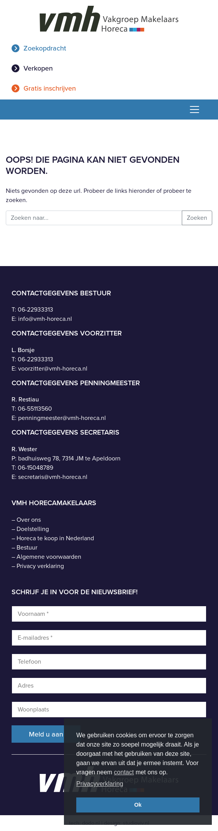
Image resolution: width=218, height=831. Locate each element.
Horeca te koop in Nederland (55, 538)
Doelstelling (33, 528)
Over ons (29, 519)
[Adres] (109, 686)
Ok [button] (137, 805)
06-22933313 (35, 309)
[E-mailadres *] (109, 638)
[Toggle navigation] (192, 109)
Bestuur (27, 547)
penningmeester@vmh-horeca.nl (62, 417)
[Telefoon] (109, 662)
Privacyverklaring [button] (99, 783)
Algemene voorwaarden (49, 556)
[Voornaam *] (109, 614)
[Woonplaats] (109, 709)
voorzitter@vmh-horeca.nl (52, 368)
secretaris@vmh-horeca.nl (52, 476)
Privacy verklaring (40, 565)
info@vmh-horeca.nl (45, 318)
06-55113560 (35, 408)
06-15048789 (35, 467)
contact (124, 772)
